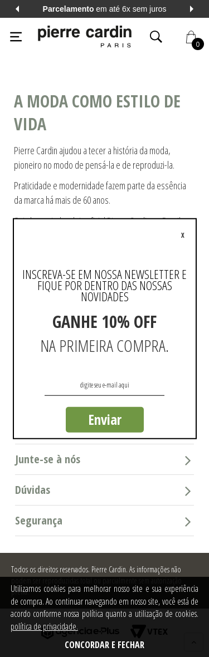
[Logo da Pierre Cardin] (84, 36)
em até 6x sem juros (105, 9)
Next (191, 9)
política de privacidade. (44, 626)
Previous (17, 9)
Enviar (104, 419)
